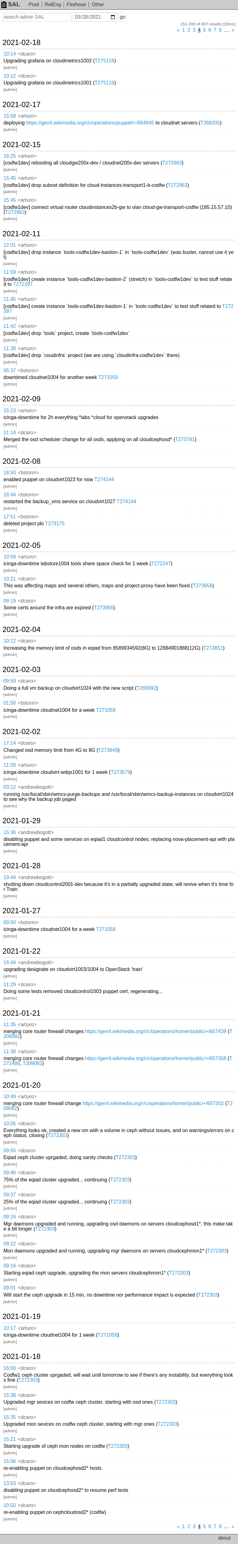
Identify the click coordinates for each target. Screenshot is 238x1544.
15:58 (9, 116)
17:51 (9, 516)
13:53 (9, 1483)
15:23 (9, 410)
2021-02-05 (21, 545)
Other (98, 4)
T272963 (172, 162)
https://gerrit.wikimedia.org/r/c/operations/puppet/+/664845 (90, 122)
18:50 (9, 472)
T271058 (108, 377)
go (122, 17)
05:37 (9, 370)
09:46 (9, 1172)
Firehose (76, 4)
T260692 (146, 688)
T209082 (32, 1063)
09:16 (9, 1265)
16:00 (9, 1368)
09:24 (9, 1216)
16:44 (9, 962)
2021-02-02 (21, 731)
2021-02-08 (21, 461)
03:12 (9, 787)
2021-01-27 (21, 910)
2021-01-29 (21, 820)
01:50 (9, 703)
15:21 (9, 1439)
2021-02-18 (21, 42)
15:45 (9, 178)
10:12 (9, 76)
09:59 (9, 681)
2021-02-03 (21, 669)
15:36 (9, 832)
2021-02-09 (21, 398)
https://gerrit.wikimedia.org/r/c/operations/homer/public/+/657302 (153, 1103)
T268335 (210, 122)
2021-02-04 (21, 629)
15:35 (9, 1417)
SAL (10, 4)
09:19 (9, 600)
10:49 (9, 1096)
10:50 (9, 1505)
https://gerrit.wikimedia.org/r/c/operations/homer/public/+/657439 (155, 1031)
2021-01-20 (21, 1085)
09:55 (9, 1150)
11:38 (9, 348)
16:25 (9, 156)
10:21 (9, 578)
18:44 (9, 494)
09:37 (9, 1194)
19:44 (9, 877)
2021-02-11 (21, 233)
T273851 (213, 648)
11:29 (9, 984)
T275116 (104, 60)
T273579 (120, 772)
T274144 (104, 479)
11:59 (9, 272)
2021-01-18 (21, 1356)
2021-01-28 (21, 865)
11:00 (9, 765)
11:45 (9, 299)
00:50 (9, 922)
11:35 (9, 1024)
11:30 (9, 1051)
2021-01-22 (21, 951)
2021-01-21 (21, 1013)
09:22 (9, 1243)
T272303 (57, 1135)
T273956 (202, 585)
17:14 (9, 743)
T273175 (54, 523)
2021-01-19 (21, 1316)
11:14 (9, 432)
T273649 (108, 750)
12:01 (9, 245)
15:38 (9, 1395)
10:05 (9, 1123)
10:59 (9, 556)
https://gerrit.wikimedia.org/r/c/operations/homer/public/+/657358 (155, 1058)
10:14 (9, 53)
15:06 (9, 1461)
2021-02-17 (21, 104)
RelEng (53, 4)
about (224, 1538)
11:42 (9, 326)
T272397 (23, 284)
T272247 (161, 563)
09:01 (9, 1287)
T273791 (185, 439)
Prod (34, 4)
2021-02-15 (21, 144)
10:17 (9, 1328)
